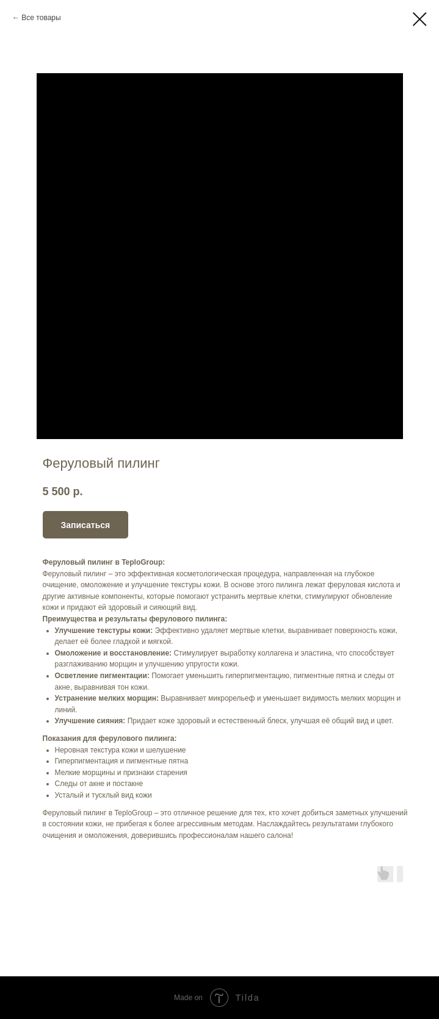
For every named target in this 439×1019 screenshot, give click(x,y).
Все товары (40, 17)
